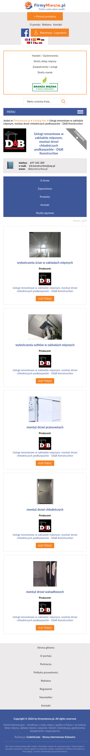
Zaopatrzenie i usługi (45, 66)
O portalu (35, 24)
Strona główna (45, 647)
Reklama (46, 24)
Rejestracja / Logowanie (53, 32)
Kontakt (57, 24)
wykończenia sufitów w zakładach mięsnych (44, 345)
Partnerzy (46, 664)
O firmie (44, 180)
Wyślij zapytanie (45, 212)
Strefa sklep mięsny (45, 61)
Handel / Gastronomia (45, 55)
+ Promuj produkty (45, 16)
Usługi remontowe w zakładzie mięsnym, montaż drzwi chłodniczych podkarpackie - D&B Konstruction (48, 143)
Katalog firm (39, 120)
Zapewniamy (45, 188)
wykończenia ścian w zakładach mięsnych (45, 262)
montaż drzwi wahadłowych (45, 592)
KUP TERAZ (45, 298)
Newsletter (45, 697)
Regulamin (46, 688)
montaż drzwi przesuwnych (45, 427)
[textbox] (41, 101)
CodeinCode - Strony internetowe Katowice (50, 736)
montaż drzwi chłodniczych (45, 509)
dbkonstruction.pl (37, 168)
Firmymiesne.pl (21, 120)
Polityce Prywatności (75, 749)
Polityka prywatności (46, 672)
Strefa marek (45, 72)
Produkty (45, 196)
